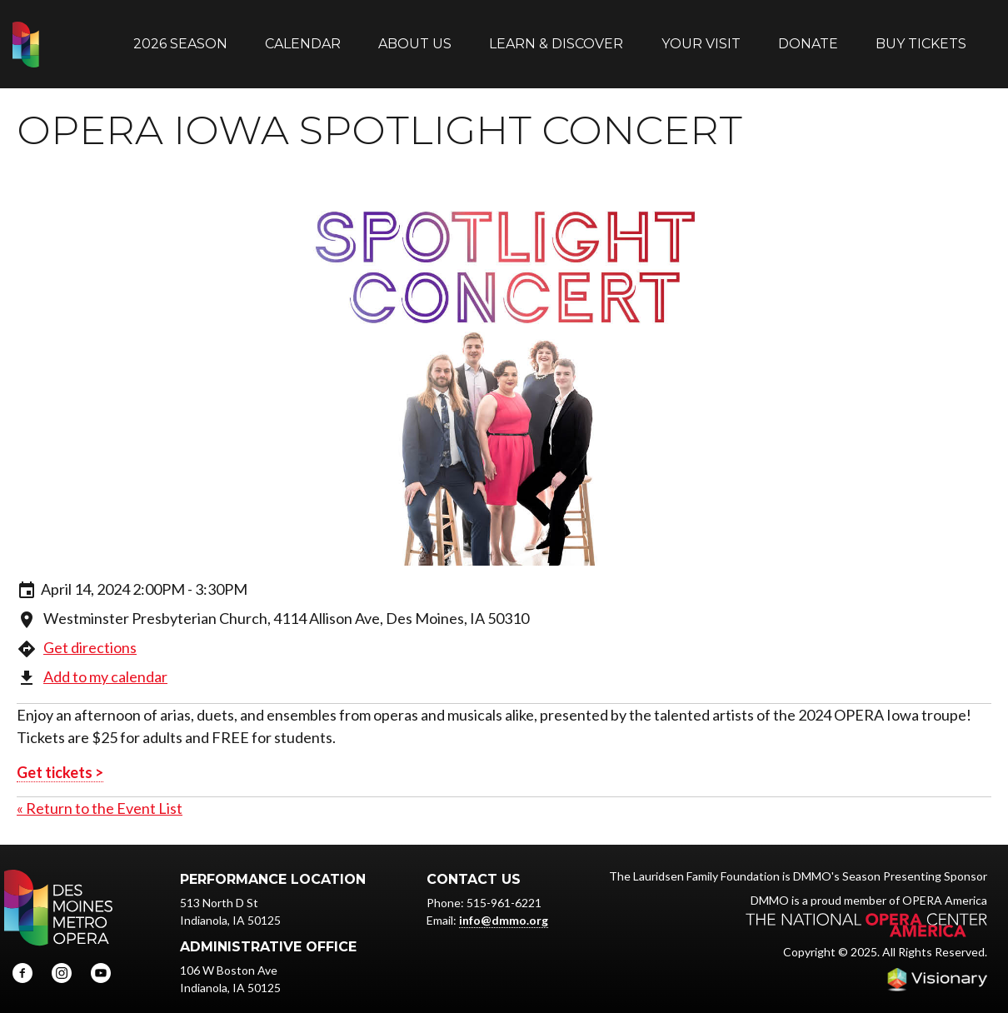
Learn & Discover (556, 35)
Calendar (303, 35)
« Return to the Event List (99, 791)
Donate (808, 35)
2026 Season (180, 35)
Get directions (90, 630)
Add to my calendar (105, 660)
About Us (415, 35)
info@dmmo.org (503, 903)
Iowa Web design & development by (937, 963)
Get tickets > (60, 755)
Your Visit (701, 35)
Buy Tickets (921, 35)
